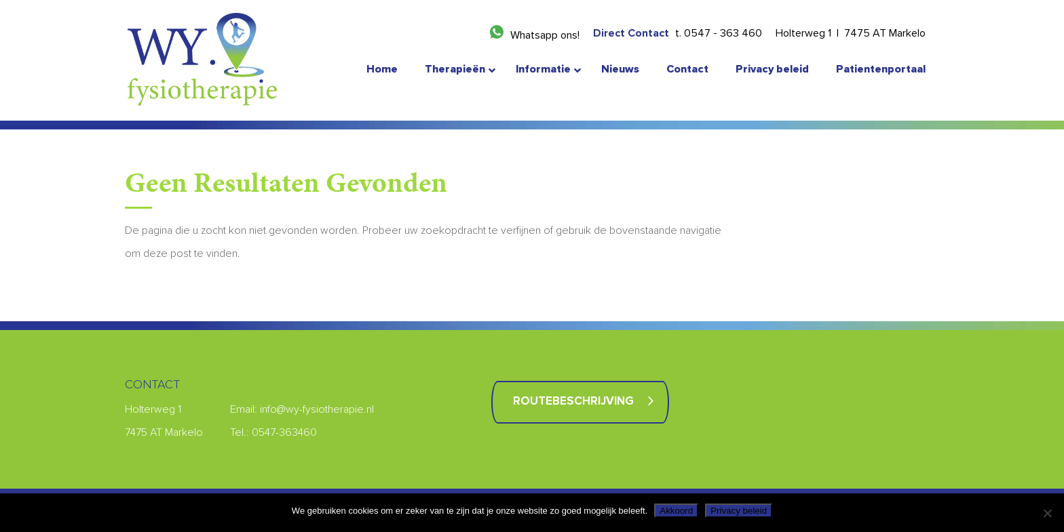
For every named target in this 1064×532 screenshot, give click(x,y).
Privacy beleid (738, 511)
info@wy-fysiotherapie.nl (317, 409)
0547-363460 (284, 432)
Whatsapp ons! (545, 35)
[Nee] (1047, 513)
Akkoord (676, 511)
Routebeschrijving (573, 401)
